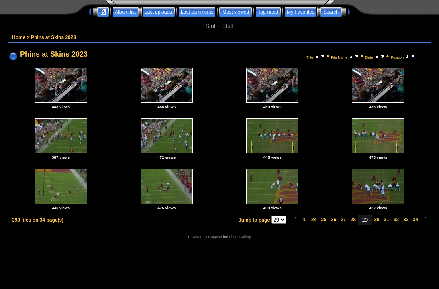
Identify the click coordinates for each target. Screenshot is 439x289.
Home (18, 37)
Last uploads (158, 12)
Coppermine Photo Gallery (229, 237)
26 (333, 219)
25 (323, 219)
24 (313, 219)
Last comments (197, 12)
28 (352, 219)
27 (343, 219)
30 (376, 219)
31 (386, 219)
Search (331, 12)
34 (415, 219)
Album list (125, 12)
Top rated (268, 12)
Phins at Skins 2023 (53, 37)
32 (396, 219)
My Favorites (300, 12)
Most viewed (235, 12)
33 (405, 219)
